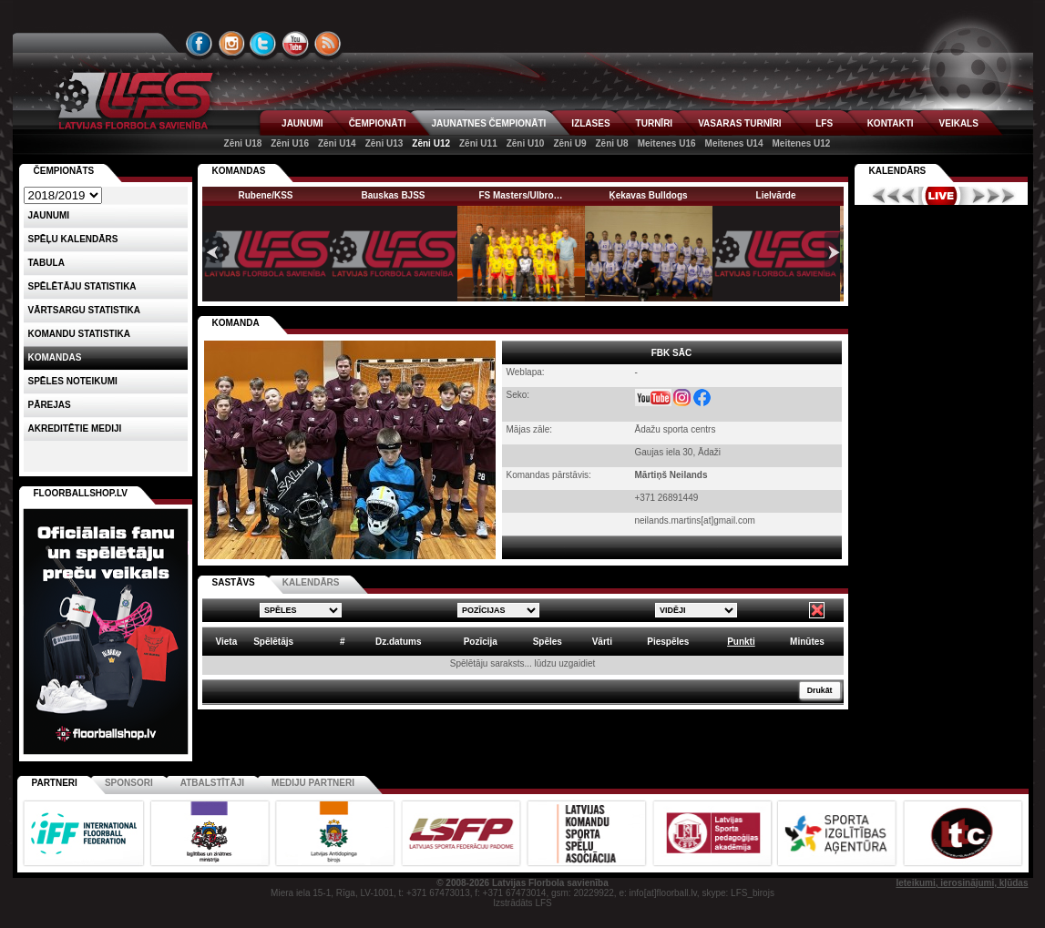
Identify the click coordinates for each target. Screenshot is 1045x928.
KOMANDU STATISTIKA (79, 334)
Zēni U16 (290, 143)
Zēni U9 (569, 143)
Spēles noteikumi (73, 381)
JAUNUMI (302, 123)
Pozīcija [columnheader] (480, 642)
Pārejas (49, 405)
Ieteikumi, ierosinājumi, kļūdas (962, 883)
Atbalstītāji (212, 783)
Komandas (55, 357)
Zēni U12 (431, 143)
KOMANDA (236, 323)
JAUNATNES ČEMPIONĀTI (488, 123)
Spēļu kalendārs (73, 239)
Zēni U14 (337, 143)
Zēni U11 (478, 143)
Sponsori (129, 783)
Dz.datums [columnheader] (398, 642)
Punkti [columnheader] (741, 642)
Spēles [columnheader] (547, 642)
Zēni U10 (526, 143)
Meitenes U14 (734, 143)
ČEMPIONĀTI (377, 123)
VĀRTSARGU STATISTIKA (84, 310)
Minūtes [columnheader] (807, 642)
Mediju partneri (312, 783)
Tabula (46, 263)
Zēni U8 (612, 143)
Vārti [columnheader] (602, 642)
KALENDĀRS (311, 582)
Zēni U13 (384, 143)
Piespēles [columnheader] (668, 642)
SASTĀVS (233, 582)
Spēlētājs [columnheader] (273, 642)
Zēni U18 (243, 143)
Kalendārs (898, 171)
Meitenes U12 (801, 143)
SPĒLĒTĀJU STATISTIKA (82, 286)
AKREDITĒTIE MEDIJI (75, 428)
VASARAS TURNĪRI (739, 123)
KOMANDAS (239, 171)
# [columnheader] (342, 642)
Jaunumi (49, 215)
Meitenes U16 (667, 143)
